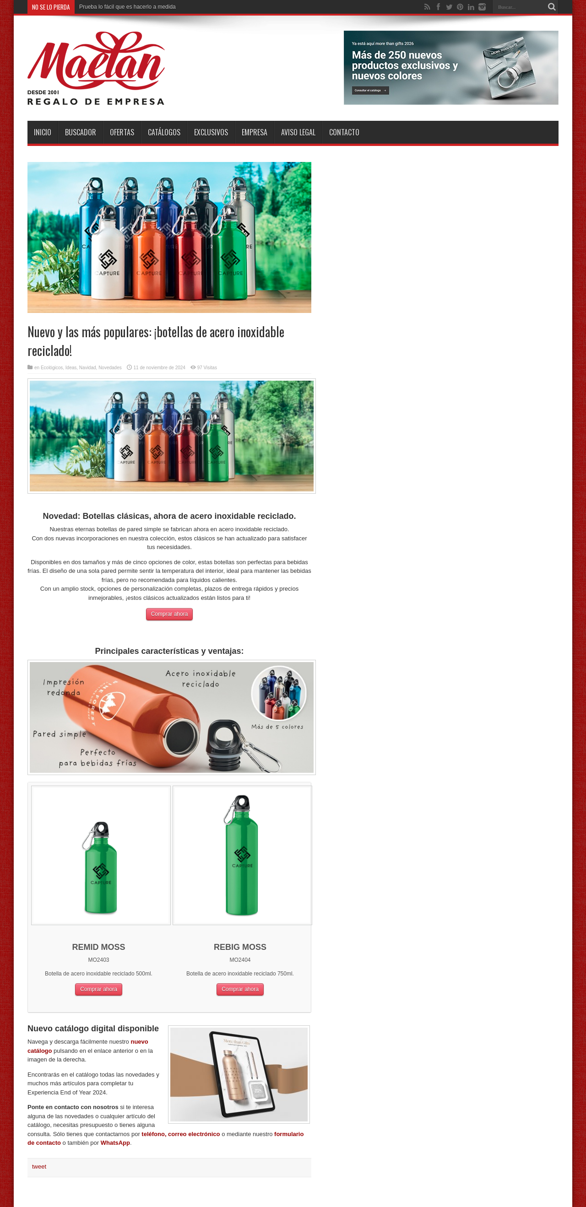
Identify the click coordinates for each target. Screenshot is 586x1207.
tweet (39, 1166)
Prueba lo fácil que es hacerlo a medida (127, 7)
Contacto (344, 132)
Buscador (80, 132)
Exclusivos (211, 132)
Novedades (110, 367)
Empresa (254, 132)
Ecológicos (52, 367)
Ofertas (122, 132)
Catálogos (164, 132)
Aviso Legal (298, 132)
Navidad (87, 367)
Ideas (70, 367)
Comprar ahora (169, 614)
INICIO (42, 132)
